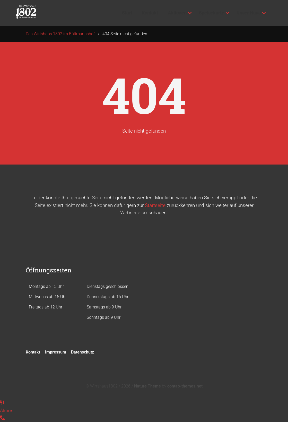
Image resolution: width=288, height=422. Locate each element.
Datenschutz (82, 352)
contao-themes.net (185, 386)
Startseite (155, 205)
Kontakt (33, 352)
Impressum (55, 352)
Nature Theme (147, 386)
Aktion (6, 411)
